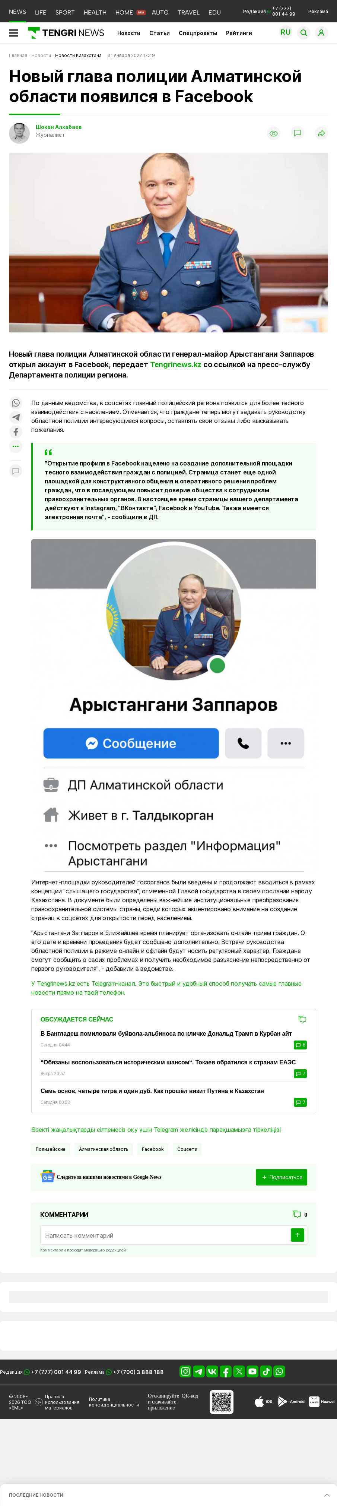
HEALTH (95, 12)
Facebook (153, 1149)
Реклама (318, 11)
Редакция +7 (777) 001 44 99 (269, 11)
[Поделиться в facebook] (15, 432)
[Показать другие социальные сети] (15, 447)
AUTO (160, 12)
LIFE (41, 12)
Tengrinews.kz (175, 364)
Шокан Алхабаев (59, 127)
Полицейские (51, 1149)
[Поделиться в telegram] (15, 418)
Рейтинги (239, 33)
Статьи (159, 33)
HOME (124, 12)
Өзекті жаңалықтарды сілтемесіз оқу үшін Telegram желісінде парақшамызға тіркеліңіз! (156, 1129)
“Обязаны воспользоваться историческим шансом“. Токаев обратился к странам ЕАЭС (168, 1062)
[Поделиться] (321, 133)
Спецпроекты (198, 33)
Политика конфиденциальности (114, 1402)
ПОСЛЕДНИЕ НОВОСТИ (36, 1495)
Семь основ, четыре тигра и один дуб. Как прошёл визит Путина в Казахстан (152, 1091)
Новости (128, 33)
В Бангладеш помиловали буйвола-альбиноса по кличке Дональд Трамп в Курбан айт (166, 1033)
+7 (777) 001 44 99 (56, 1372)
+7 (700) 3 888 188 (138, 1372)
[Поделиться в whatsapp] (15, 403)
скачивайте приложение (162, 1405)
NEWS (17, 11)
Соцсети (187, 1149)
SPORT (65, 12)
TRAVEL (189, 12)
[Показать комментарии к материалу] (15, 471)
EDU (215, 12)
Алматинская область (103, 1149)
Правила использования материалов (62, 1402)
